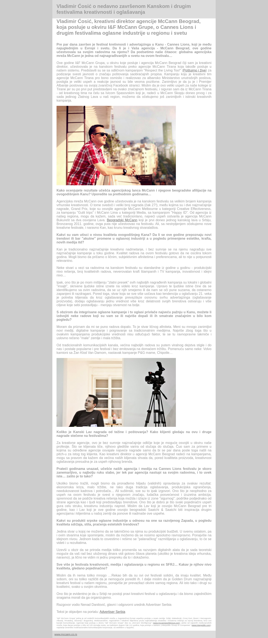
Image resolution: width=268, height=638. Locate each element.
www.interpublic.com (201, 625)
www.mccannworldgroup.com (166, 623)
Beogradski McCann (122, 220)
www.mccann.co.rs (65, 634)
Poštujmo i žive (194, 70)
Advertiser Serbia (112, 612)
